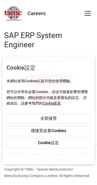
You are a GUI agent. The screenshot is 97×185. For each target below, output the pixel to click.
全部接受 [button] (48, 118)
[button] (87, 13)
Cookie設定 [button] (48, 142)
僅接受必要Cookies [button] (48, 130)
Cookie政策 (52, 103)
